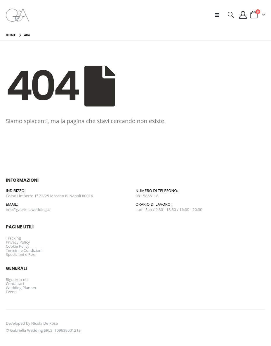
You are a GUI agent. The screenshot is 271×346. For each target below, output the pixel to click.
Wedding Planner (21, 287)
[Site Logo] (17, 14)
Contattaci (15, 283)
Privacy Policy (18, 242)
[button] (219, 15)
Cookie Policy (17, 246)
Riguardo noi (17, 279)
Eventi (11, 291)
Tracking (13, 238)
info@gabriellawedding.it (28, 209)
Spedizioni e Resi (21, 254)
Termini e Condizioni (24, 250)
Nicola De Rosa (44, 323)
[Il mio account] (243, 15)
